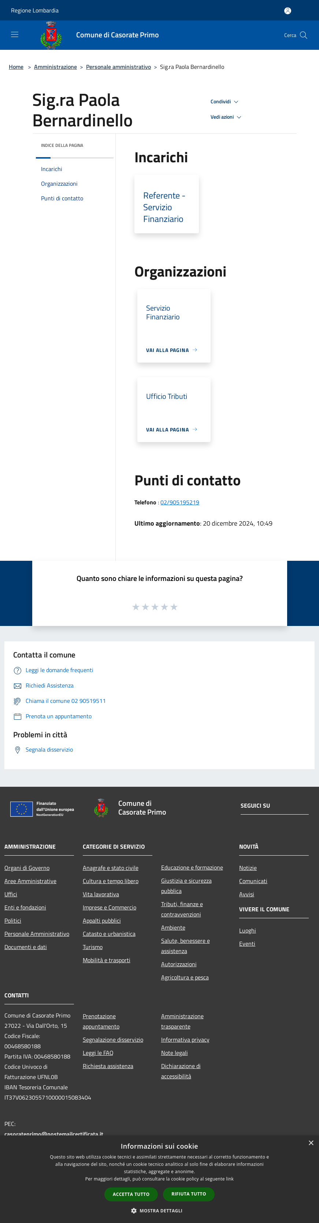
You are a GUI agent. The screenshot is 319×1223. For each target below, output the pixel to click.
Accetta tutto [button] (131, 1194)
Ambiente (173, 927)
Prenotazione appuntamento (101, 1021)
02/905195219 (179, 502)
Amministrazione (55, 66)
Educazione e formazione (192, 867)
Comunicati (253, 881)
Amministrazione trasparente (182, 1021)
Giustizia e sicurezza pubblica (186, 885)
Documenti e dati (25, 946)
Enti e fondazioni (25, 907)
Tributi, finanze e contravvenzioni (182, 909)
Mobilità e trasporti (106, 960)
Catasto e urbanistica (109, 933)
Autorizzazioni (179, 964)
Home (16, 66)
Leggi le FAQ (98, 1052)
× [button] (311, 1143)
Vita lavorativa (101, 894)
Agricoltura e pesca (185, 977)
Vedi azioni (227, 117)
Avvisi (246, 894)
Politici (12, 920)
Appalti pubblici (102, 920)
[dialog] (159, 1179)
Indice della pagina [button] (62, 145)
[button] (160, 1210)
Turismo (93, 946)
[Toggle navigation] (14, 34)
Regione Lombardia (35, 10)
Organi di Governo (26, 867)
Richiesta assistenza (108, 1065)
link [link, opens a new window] (230, 1179)
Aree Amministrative (30, 881)
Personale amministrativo (118, 66)
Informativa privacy (185, 1039)
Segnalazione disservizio (113, 1039)
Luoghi (247, 930)
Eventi (247, 943)
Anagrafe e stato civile (110, 867)
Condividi (226, 101)
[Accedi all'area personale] (288, 11)
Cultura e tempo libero (110, 881)
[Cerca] (303, 35)
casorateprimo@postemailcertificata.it (53, 1134)
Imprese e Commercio (109, 907)
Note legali (174, 1052)
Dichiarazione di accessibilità (181, 1071)
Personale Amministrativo (36, 933)
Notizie (248, 867)
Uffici (10, 894)
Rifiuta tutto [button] (188, 1194)
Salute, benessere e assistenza (185, 945)
